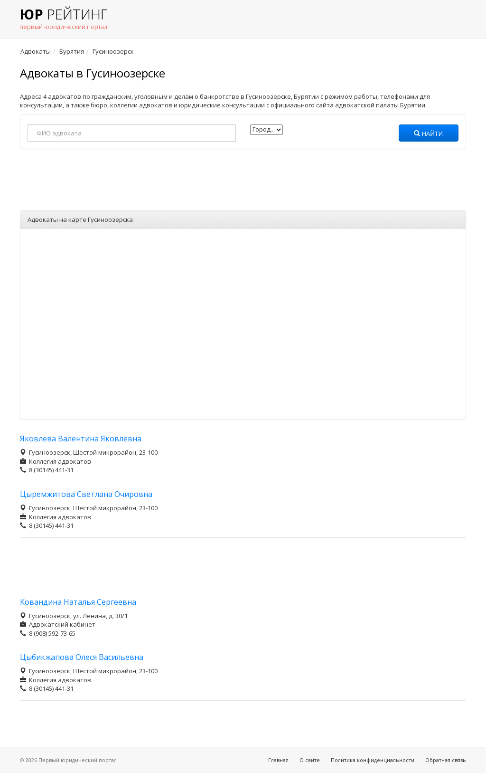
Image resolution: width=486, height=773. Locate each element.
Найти (428, 134)
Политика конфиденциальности (372, 759)
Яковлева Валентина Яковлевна (80, 438)
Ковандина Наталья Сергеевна (78, 602)
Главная (278, 759)
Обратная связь (445, 759)
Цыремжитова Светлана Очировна (86, 494)
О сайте (309, 759)
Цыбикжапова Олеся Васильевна (81, 657)
